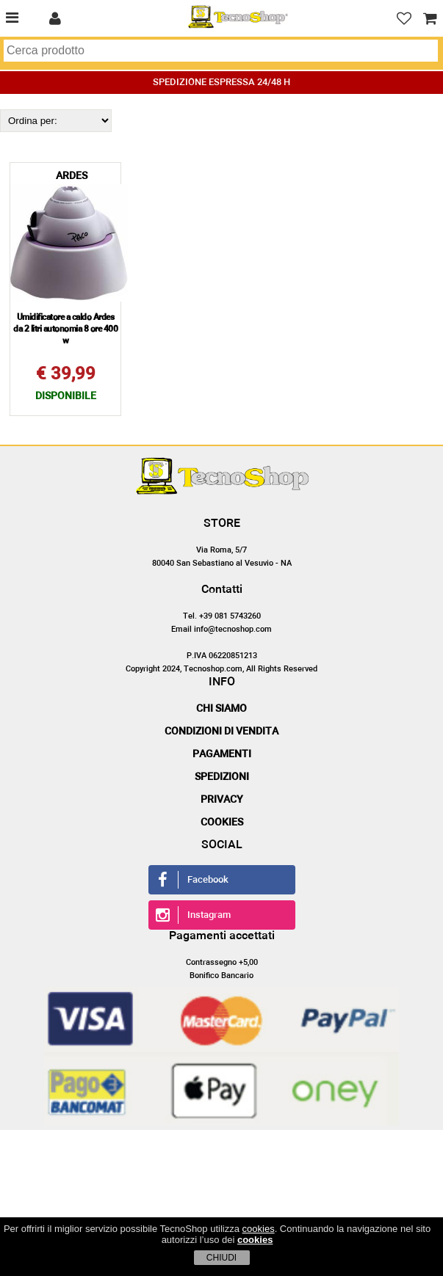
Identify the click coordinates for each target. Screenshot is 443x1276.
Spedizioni (222, 777)
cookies (258, 1228)
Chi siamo (221, 709)
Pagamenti (221, 754)
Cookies (222, 822)
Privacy (222, 800)
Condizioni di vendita (221, 731)
